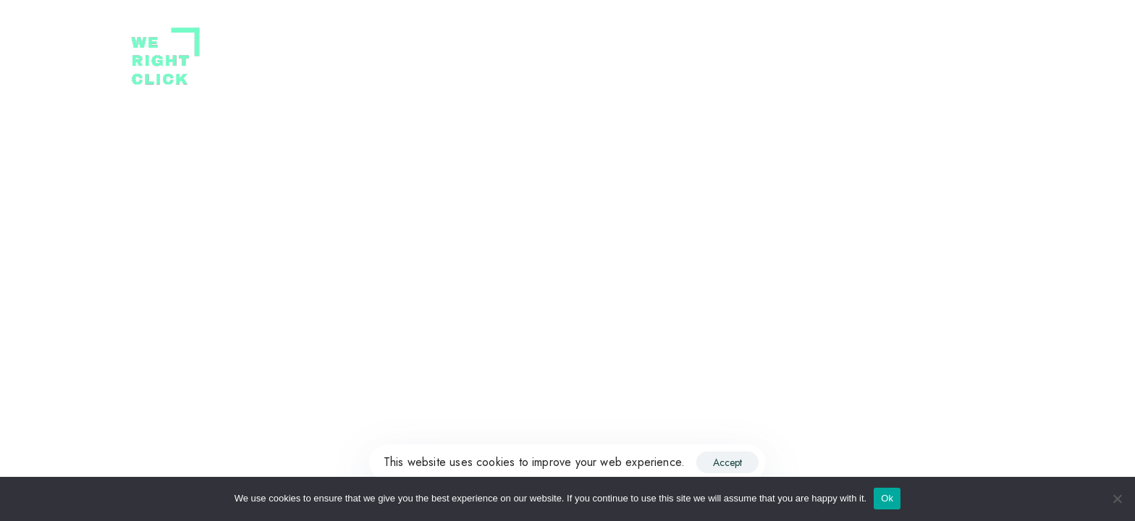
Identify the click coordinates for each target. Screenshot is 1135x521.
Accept (727, 462)
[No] (1117, 498)
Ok (887, 498)
